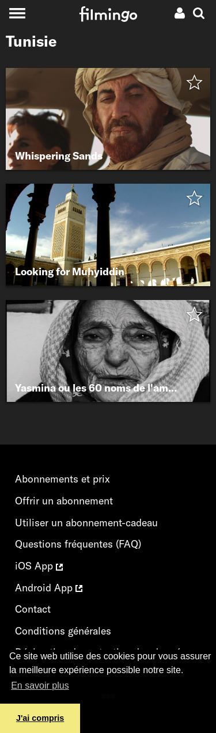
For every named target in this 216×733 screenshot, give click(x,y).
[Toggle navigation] (17, 13)
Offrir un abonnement (64, 500)
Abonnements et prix (62, 478)
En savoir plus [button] (40, 685)
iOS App (39, 565)
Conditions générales (63, 630)
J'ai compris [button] (40, 718)
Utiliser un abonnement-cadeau (86, 522)
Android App (48, 587)
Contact (33, 609)
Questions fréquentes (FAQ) (78, 543)
